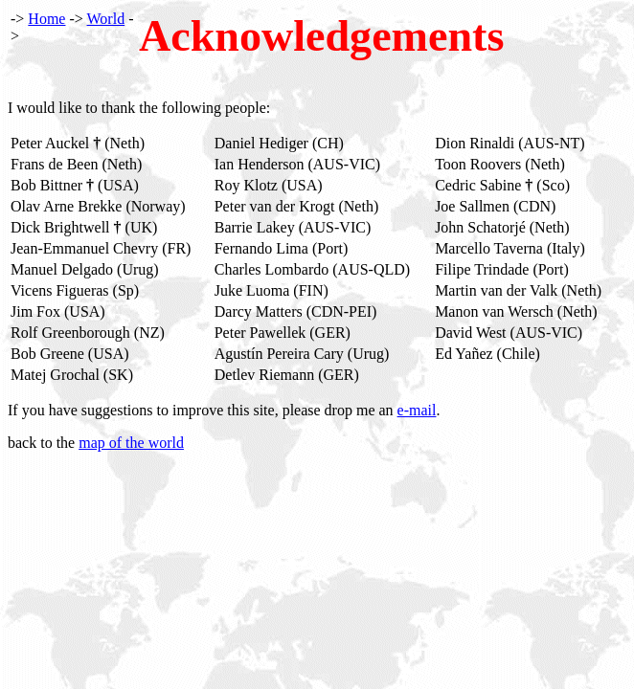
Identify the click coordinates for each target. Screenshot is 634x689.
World (106, 19)
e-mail (417, 410)
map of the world (131, 442)
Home (46, 19)
